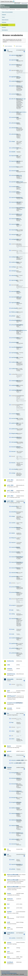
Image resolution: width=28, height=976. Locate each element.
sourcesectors (13, 418)
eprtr (8, 690)
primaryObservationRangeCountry (13, 330)
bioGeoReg (13, 511)
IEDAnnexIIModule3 (11, 880)
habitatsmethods (13, 825)
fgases (9, 746)
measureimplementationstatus (13, 207)
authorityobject (13, 127)
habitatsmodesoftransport (13, 832)
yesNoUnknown (13, 653)
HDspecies (13, 537)
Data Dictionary (12, 9)
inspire (9, 893)
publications (10, 932)
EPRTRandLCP (11, 696)
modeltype (13, 266)
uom (8, 951)
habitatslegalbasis (13, 813)
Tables (3, 17)
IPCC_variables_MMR (13, 763)
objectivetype (13, 280)
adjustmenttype (13, 59)
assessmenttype (13, 117)
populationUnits (13, 576)
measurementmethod (13, 218)
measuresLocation (13, 552)
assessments (13, 506)
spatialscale (13, 428)
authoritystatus (13, 134)
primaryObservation (13, 320)
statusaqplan (13, 442)
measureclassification (13, 202)
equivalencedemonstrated (13, 181)
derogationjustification (13, 802)
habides (9, 767)
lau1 (8, 904)
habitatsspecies (13, 839)
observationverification (13, 297)
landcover (10, 898)
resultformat (13, 368)
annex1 (12, 859)
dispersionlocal (13, 155)
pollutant (13, 315)
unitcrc (12, 738)
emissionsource (13, 170)
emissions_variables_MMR (13, 760)
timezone (13, 462)
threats (12, 629)
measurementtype (13, 224)
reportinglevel (13, 352)
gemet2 (9, 751)
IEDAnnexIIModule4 (11, 886)
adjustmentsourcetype (13, 55)
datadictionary (11, 674)
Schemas (4, 22)
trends (12, 634)
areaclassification (13, 94)
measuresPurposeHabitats (13, 556)
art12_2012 (10, 480)
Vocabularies (5, 25)
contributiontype (13, 147)
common (9, 668)
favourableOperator (13, 527)
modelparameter (13, 256)
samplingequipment (13, 380)
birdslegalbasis (13, 772)
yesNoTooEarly (13, 648)
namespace (13, 270)
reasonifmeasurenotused (13, 347)
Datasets (4, 14)
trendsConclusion (13, 637)
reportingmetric (13, 357)
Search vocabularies (8, 46)
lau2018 (9, 911)
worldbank (10, 962)
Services (4, 27)
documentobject (13, 166)
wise (8, 957)
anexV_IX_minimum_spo (13, 85)
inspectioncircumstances (13, 864)
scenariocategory (13, 413)
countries (13, 522)
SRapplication (13, 433)
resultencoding (13, 362)
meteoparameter (13, 234)
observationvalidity (13, 291)
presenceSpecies (13, 592)
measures (13, 542)
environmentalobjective (13, 175)
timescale (13, 451)
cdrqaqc (13, 141)
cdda (8, 664)
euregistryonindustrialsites (11, 702)
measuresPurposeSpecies (13, 562)
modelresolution (13, 262)
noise (8, 927)
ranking (13, 613)
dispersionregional (13, 161)
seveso (9, 942)
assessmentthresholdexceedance (13, 112)
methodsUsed (13, 572)
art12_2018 (10, 485)
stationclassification (13, 437)
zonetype (13, 473)
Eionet (7, 9)
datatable (13, 151)
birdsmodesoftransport (13, 791)
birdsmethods (13, 783)
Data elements (5, 19)
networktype (13, 275)
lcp (8, 917)
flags (12, 722)
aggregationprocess (13, 76)
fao (8, 713)
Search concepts (19, 46)
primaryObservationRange (13, 324)
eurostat (9, 708)
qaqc (12, 610)
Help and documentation (7, 12)
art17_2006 (10, 490)
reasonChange (13, 618)
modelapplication (13, 239)
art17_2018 (10, 501)
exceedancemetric (13, 186)
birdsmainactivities (13, 778)
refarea (12, 731)
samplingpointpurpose (13, 390)
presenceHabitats (13, 586)
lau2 (8, 908)
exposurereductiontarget (13, 197)
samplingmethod (13, 385)
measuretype (13, 229)
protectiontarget (13, 342)
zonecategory (13, 469)
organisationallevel (13, 302)
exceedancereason (13, 191)
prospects (13, 605)
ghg (8, 755)
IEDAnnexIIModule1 (11, 874)
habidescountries (13, 807)
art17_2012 (10, 496)
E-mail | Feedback (6, 971)
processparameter (13, 337)
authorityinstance (13, 123)
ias (8, 849)
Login (17, 3)
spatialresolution (13, 423)
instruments (13, 844)
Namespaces (5, 30)
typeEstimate (13, 643)
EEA (8, 1)
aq (8, 50)
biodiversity (10, 661)
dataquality (10, 679)
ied (8, 854)
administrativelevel (13, 64)
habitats (13, 533)
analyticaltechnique (13, 81)
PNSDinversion (13, 312)
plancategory (13, 308)
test (8, 947)
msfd (8, 922)
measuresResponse (13, 567)
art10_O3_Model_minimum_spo (13, 98)
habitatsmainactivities (13, 819)
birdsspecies (13, 797)
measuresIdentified (13, 547)
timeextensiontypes (13, 446)
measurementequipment (13, 214)
